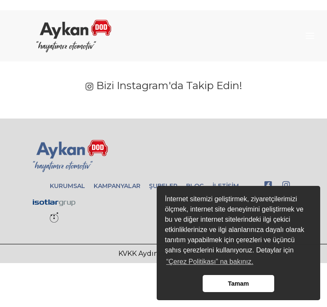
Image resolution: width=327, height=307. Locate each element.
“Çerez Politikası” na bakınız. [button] (209, 261)
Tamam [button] (238, 283)
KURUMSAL (67, 186)
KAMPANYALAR (117, 186)
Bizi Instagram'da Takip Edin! (163, 85)
